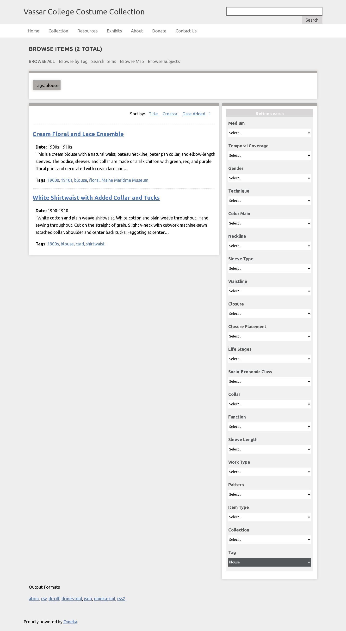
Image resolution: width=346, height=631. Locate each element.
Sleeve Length (243, 439)
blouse (80, 180)
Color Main (239, 213)
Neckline (237, 236)
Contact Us (186, 30)
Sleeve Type (240, 258)
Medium (236, 123)
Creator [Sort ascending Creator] (171, 113)
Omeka (70, 621)
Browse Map (132, 61)
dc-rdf (54, 598)
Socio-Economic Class (250, 371)
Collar (234, 394)
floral (94, 180)
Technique (238, 190)
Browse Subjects (164, 61)
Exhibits (114, 30)
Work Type (239, 462)
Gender (235, 168)
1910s (66, 180)
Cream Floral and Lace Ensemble (78, 134)
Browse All (42, 61)
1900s (53, 180)
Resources (87, 30)
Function (237, 416)
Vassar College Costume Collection (84, 11)
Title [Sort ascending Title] (154, 113)
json (88, 598)
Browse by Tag (73, 61)
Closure (236, 303)
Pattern (236, 484)
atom (34, 598)
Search (312, 20)
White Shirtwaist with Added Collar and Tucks (96, 197)
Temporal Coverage (248, 145)
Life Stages (240, 349)
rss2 (121, 598)
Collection (58, 30)
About (137, 30)
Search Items (103, 61)
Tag (232, 552)
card (80, 243)
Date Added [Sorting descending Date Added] (194, 113)
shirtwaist (95, 243)
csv (44, 598)
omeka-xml (104, 598)
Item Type (238, 507)
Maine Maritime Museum (125, 180)
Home (33, 30)
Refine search (270, 113)
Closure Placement (247, 326)
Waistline (237, 281)
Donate (159, 30)
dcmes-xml (72, 598)
